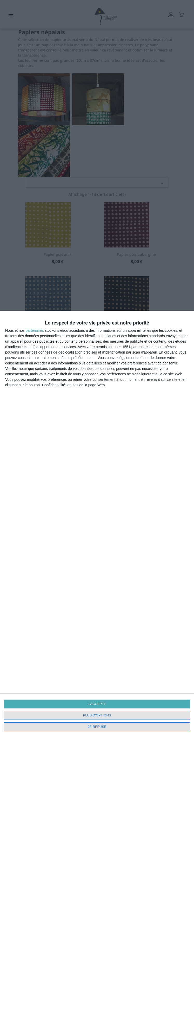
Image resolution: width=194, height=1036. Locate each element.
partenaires (35, 330)
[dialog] (97, 673)
